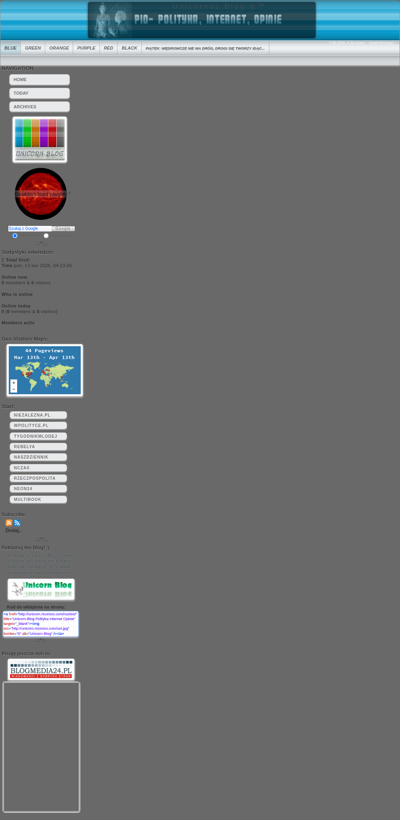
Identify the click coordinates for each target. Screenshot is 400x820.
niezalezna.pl (32, 415)
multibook (28, 499)
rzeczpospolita (35, 478)
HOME (20, 79)
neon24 (23, 489)
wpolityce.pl (31, 425)
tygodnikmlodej (35, 436)
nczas (22, 468)
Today (21, 93)
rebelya (24, 447)
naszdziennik (31, 457)
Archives (25, 106)
